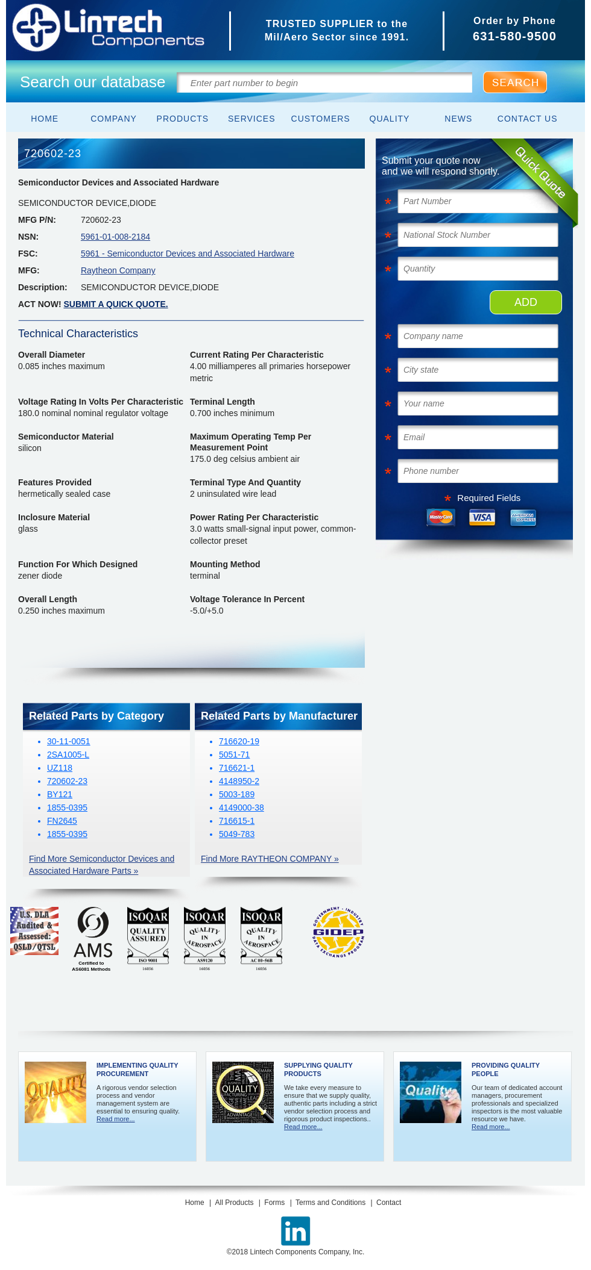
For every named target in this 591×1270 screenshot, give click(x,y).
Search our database (92, 82)
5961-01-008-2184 (115, 236)
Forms (274, 1202)
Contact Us (528, 118)
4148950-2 (239, 781)
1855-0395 (67, 807)
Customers (320, 118)
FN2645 (62, 821)
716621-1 (236, 768)
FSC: (28, 253)
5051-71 (234, 754)
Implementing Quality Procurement (137, 1069)
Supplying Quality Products (318, 1069)
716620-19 (239, 741)
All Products (234, 1202)
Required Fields (488, 498)
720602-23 (67, 781)
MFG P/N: (37, 220)
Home (44, 118)
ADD (525, 302)
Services (252, 118)
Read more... (115, 1118)
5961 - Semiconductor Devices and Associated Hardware (187, 253)
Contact (388, 1202)
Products (183, 118)
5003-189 (236, 794)
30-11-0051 (68, 741)
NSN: (28, 236)
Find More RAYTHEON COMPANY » (270, 859)
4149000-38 (241, 807)
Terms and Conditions (330, 1202)
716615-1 (236, 821)
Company (113, 118)
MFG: (29, 270)
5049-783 (236, 834)
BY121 (59, 794)
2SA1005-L (68, 754)
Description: (43, 287)
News (458, 118)
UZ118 (59, 768)
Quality (390, 118)
